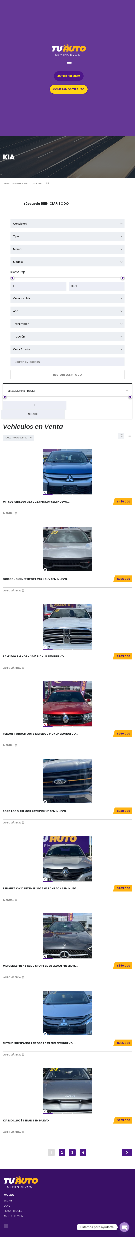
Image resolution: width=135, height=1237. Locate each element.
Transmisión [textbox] (21, 324)
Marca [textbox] (17, 249)
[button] (69, 63)
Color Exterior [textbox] (22, 349)
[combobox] (67, 223)
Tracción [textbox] (19, 336)
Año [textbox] (15, 311)
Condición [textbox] (20, 224)
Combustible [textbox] (21, 298)
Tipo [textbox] (16, 236)
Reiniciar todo (55, 203)
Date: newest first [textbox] (16, 437)
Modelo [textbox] (18, 262)
